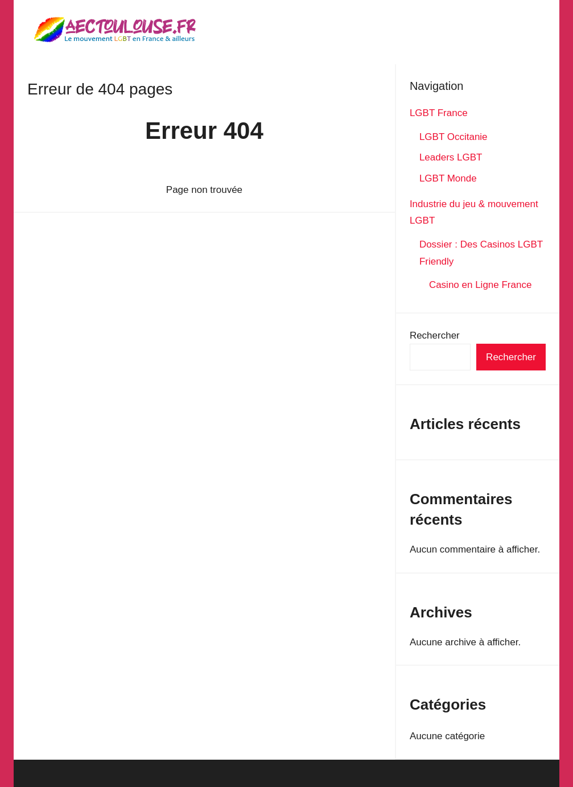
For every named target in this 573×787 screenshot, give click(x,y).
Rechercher (435, 335)
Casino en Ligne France (481, 284)
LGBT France (439, 113)
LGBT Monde (448, 178)
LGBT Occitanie (453, 136)
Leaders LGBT (451, 157)
